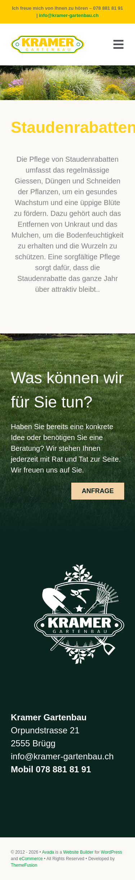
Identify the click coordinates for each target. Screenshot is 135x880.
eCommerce (30, 858)
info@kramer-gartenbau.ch (69, 15)
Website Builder (78, 852)
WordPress (111, 852)
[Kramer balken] (47, 39)
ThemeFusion (24, 865)
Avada (48, 852)
